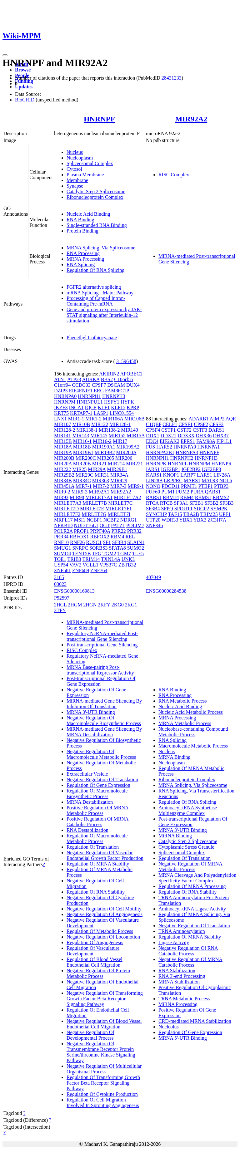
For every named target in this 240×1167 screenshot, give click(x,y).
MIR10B (81, 424)
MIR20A (63, 463)
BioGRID (24, 99)
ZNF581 (62, 570)
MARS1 (192, 480)
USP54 (61, 564)
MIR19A (63, 452)
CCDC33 (81, 385)
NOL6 (225, 480)
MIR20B (82, 463)
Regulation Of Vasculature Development (93, 950)
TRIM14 (91, 559)
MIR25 (79, 469)
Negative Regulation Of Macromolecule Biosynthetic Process (104, 720)
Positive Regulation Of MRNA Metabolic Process (98, 810)
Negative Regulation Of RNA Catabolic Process (188, 950)
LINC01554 (122, 413)
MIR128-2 (64, 430)
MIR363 (100, 480)
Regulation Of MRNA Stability (98, 863)
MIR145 (98, 435)
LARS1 (204, 475)
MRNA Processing (85, 259)
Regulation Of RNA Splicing (95, 270)
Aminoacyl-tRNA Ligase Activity (192, 908)
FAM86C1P (117, 390)
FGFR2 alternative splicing (94, 287)
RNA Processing (83, 253)
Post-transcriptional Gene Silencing (102, 644)
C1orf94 (62, 385)
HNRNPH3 (113, 396)
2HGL (60, 604)
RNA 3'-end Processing (181, 976)
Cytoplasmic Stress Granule (186, 847)
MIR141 (62, 435)
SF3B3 (226, 503)
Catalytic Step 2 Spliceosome (96, 191)
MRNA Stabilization (179, 981)
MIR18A (63, 446)
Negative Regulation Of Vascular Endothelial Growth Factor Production (105, 855)
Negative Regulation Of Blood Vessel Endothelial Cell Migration (104, 1023)
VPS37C (108, 564)
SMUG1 (62, 548)
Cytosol (74, 169)
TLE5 (138, 553)
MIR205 (105, 458)
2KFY (104, 604)
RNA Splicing (81, 264)
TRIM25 (209, 514)
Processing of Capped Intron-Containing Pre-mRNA (96, 301)
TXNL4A (110, 559)
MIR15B (63, 441)
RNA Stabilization (176, 970)
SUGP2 (201, 508)
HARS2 (164, 446)
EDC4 (152, 441)
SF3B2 (211, 503)
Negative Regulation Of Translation (102, 779)
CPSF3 (216, 424)
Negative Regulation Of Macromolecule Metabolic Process (101, 754)
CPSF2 (201, 424)
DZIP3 (61, 390)
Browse (23, 69)
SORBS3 (98, 548)
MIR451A (64, 486)
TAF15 (175, 514)
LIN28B (154, 480)
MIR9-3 (79, 491)
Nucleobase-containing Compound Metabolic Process (193, 731)
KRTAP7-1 (81, 413)
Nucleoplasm (80, 157)
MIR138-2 (109, 430)
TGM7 (124, 553)
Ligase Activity (173, 942)
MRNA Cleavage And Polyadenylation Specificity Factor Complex (197, 877)
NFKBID (63, 525)
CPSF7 (99, 385)
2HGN (90, 604)
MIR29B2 (64, 475)
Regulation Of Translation (93, 847)
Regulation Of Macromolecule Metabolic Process (97, 838)
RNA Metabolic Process (182, 701)
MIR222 (62, 469)
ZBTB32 (127, 564)
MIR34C (82, 480)
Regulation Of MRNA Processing (192, 886)
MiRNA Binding (175, 835)
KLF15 (118, 407)
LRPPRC (173, 480)
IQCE (91, 407)
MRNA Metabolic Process (184, 723)
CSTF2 (184, 430)
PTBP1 (205, 486)
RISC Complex (173, 174)
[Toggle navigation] (5, 55)
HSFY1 (111, 402)
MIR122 (99, 424)
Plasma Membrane (85, 174)
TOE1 (60, 559)
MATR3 (210, 480)
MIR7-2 (101, 486)
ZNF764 (98, 570)
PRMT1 (189, 486)
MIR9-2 (62, 491)
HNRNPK (156, 463)
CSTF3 (200, 430)
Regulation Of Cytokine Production (102, 1094)
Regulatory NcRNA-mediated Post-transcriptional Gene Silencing (102, 636)
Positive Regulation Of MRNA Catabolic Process (98, 821)
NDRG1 (128, 519)
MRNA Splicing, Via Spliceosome (101, 247)
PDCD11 (171, 486)
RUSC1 (94, 542)
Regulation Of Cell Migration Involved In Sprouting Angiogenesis (103, 1102)
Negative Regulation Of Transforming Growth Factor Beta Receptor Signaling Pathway (105, 998)
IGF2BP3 (211, 469)
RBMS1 (203, 497)
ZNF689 (80, 570)
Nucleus (75, 152)
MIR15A (136, 435)
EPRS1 (188, 441)
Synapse (75, 186)
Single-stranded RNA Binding (97, 225)
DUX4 (133, 385)
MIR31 (102, 475)
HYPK (127, 402)
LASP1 (100, 413)
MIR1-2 (93, 418)
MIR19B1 (83, 452)
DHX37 (221, 435)
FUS (150, 446)
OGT (105, 525)
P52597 (61, 598)
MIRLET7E (92, 508)
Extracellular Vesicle (87, 774)
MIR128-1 (120, 424)
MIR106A (113, 418)
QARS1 (213, 491)
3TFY (60, 610)
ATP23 (74, 379)
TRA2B (191, 514)
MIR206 (123, 458)
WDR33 (170, 519)
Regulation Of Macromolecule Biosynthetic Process (97, 793)
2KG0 (118, 604)
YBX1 (185, 519)
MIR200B (64, 458)
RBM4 (117, 536)
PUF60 (153, 491)
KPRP (133, 407)
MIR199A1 (103, 446)
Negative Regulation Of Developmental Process (90, 1035)
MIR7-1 (84, 486)
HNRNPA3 (187, 452)
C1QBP (153, 424)
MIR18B (82, 446)
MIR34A (119, 475)
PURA (197, 491)
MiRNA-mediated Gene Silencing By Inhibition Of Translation (104, 703)
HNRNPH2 (181, 458)
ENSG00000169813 (74, 591)
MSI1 (79, 519)
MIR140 (129, 430)
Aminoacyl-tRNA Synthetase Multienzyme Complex (187, 810)
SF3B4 (119, 542)
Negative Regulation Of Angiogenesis (104, 914)
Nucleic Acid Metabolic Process (190, 712)
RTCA (152, 503)
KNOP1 (171, 475)
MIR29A (97, 469)
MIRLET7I (119, 514)
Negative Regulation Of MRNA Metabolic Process (190, 866)
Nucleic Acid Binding (88, 214)
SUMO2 (135, 548)
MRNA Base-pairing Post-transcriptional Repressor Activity (100, 669)
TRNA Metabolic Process (184, 998)
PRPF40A (100, 531)
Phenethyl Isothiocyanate (92, 337)
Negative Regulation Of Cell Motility (104, 908)
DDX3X (186, 435)
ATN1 (60, 379)
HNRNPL (178, 463)
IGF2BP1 (170, 469)
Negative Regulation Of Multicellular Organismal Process (104, 1068)
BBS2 (107, 379)
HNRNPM (64, 402)
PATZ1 (118, 525)
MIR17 (120, 441)
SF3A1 (181, 503)
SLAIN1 (135, 542)
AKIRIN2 (109, 373)
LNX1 (60, 418)
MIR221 (134, 463)
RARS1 (154, 497)
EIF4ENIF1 (80, 390)
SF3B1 (196, 503)
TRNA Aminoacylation (181, 931)
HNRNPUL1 (90, 402)
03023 (60, 584)
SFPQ (167, 508)
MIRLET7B (94, 503)
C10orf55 (123, 379)
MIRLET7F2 (67, 514)
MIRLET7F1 (118, 508)
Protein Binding (82, 230)
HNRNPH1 (89, 396)
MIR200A (126, 452)
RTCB (166, 503)
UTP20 (153, 519)
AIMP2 (216, 418)
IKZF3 (61, 407)
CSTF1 (168, 430)
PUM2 (182, 491)
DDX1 (152, 435)
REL (130, 536)
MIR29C (84, 475)
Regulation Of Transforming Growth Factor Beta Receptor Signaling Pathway (103, 1083)
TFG (96, 553)
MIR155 (117, 435)
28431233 (172, 78)
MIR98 (77, 497)
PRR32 (134, 531)
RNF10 (61, 542)
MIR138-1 (87, 430)
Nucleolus (168, 1026)
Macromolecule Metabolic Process (193, 745)
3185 (59, 577)
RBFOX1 (79, 536)
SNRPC (80, 548)
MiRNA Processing (178, 1004)
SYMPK (219, 508)
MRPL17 (63, 519)
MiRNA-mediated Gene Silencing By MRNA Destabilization (104, 731)
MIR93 (61, 497)
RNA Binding (80, 219)
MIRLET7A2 (127, 497)
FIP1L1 (224, 441)
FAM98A (205, 441)
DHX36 (204, 435)
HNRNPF (99, 119)
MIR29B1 (117, 469)
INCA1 (76, 407)
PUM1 (168, 491)
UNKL (128, 559)
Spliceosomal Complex (90, 163)
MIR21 (99, 463)
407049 (153, 577)
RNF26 (77, 542)
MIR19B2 (105, 452)
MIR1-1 (76, 418)
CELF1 (169, 424)
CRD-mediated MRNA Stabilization (194, 1021)
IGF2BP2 (191, 469)
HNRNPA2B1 (160, 452)
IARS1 (153, 469)
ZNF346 (154, 525)
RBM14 (171, 497)
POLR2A (63, 531)
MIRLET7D (66, 508)
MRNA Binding (174, 757)
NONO (153, 486)
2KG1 (131, 604)
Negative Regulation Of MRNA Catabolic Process (190, 962)
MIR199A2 (127, 446)
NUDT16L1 (86, 525)
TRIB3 (74, 559)
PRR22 (119, 531)
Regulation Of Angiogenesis (95, 942)
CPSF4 (153, 430)
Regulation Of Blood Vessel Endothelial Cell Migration (94, 962)
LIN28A (221, 475)
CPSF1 (185, 424)
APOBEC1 (131, 373)
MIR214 (116, 463)
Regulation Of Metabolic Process (100, 931)
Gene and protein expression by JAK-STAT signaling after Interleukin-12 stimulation (104, 315)
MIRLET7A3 (67, 503)
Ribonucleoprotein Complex (95, 197)
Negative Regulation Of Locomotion (103, 936)
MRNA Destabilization (90, 802)
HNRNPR (222, 463)
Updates (23, 86)
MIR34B (63, 480)
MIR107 (62, 424)
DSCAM (116, 385)
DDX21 (169, 435)
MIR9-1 (136, 486)
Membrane (77, 180)
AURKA (91, 379)
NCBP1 (94, 519)
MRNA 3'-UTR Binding (91, 712)
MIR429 (118, 480)
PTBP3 (221, 486)
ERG (99, 390)
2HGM (75, 604)
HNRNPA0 (65, 396)
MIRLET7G (94, 514)
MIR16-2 (102, 441)
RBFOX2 (99, 536)
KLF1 (104, 407)
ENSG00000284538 (166, 591)
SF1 (107, 542)
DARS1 (216, 430)
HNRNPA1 (208, 446)
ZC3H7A (217, 519)
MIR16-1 (82, 441)
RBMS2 (220, 497)
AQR (231, 418)
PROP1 (81, 531)
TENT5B (81, 553)
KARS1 (154, 475)
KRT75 (61, 413)
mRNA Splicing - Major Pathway (100, 292)
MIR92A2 (191, 119)
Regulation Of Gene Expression (98, 785)
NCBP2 (111, 519)
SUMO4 (62, 553)
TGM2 (109, 553)
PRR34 (61, 536)
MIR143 (80, 435)
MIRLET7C (120, 503)
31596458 (126, 361)
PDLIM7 (135, 525)
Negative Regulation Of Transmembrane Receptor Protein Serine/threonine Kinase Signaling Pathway (101, 1052)
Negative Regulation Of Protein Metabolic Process (98, 973)
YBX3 (200, 519)
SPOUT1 (183, 508)
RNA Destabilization (87, 830)
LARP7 (188, 475)
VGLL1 (90, 564)
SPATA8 (117, 548)
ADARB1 (198, 418)
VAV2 (75, 564)
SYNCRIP (156, 514)
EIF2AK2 (169, 441)
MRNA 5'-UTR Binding (182, 1038)
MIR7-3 (118, 486)
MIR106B (134, 418)
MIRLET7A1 (98, 497)
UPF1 (225, 514)
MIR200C (86, 458)
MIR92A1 (99, 491)
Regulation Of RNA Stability (96, 892)
